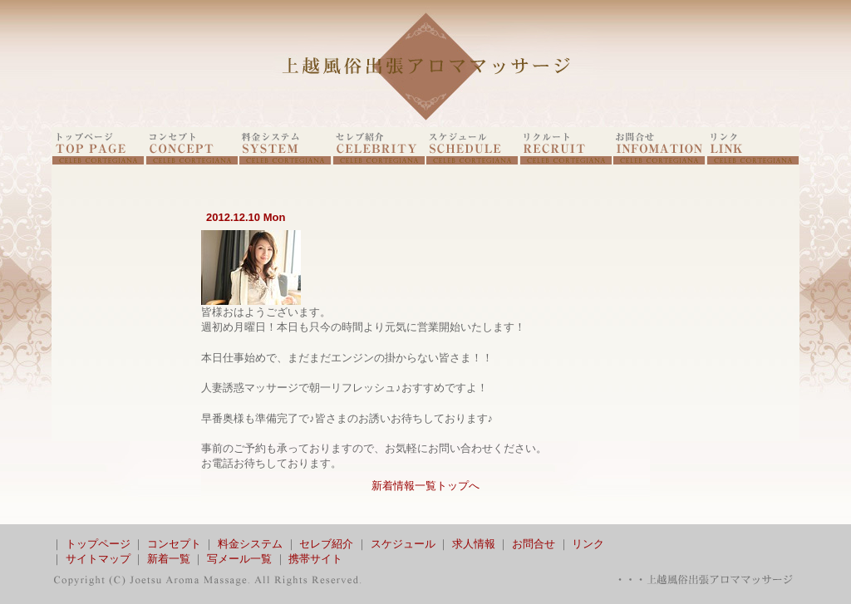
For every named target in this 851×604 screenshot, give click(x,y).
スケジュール (403, 544)
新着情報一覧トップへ (425, 485)
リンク (588, 544)
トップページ (98, 544)
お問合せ (533, 544)
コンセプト (174, 544)
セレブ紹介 (326, 544)
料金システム (250, 544)
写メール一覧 (239, 558)
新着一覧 (168, 558)
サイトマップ (98, 558)
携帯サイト (315, 558)
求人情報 (473, 544)
